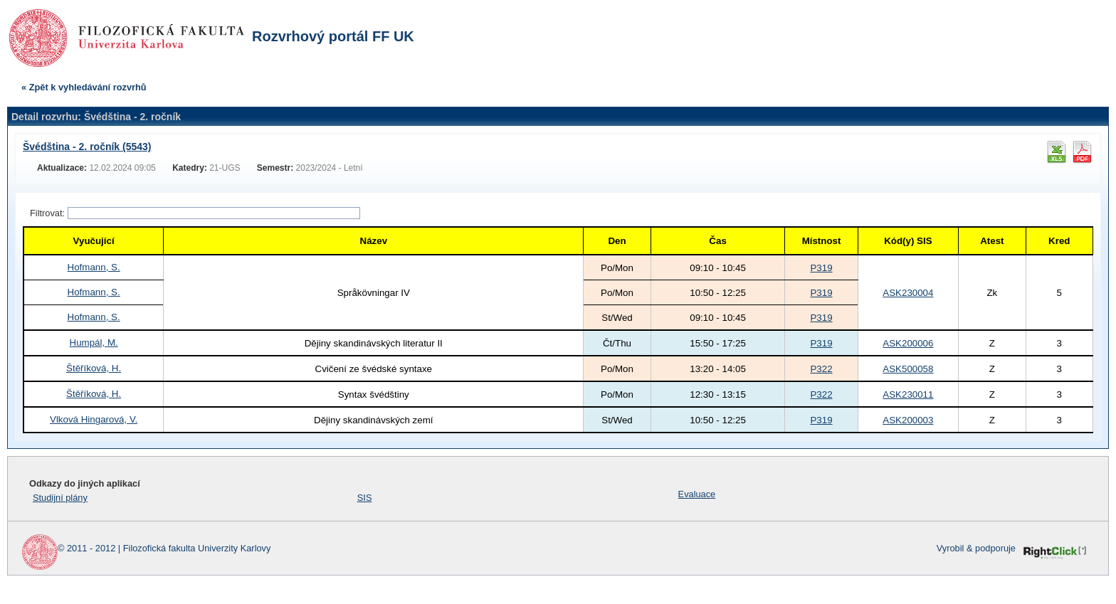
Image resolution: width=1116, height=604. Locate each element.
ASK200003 (908, 420)
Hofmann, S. (94, 267)
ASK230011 (908, 394)
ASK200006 (908, 343)
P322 (821, 369)
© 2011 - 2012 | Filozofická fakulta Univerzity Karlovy (164, 548)
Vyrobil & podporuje (976, 548)
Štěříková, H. (93, 368)
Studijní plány (60, 497)
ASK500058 (908, 369)
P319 (821, 268)
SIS (364, 497)
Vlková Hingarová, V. (93, 419)
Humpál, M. (94, 342)
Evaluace (697, 494)
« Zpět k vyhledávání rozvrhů (84, 87)
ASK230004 (908, 292)
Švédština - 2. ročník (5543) (87, 146)
